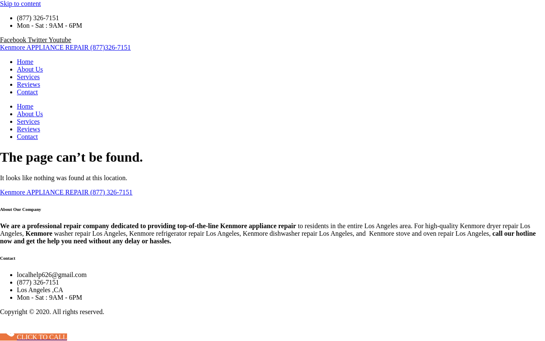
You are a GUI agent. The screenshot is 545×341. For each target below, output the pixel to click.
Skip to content (20, 3)
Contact (27, 92)
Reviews (28, 84)
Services (28, 76)
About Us (30, 69)
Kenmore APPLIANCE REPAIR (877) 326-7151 (66, 192)
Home (25, 61)
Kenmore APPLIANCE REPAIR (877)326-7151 (65, 47)
